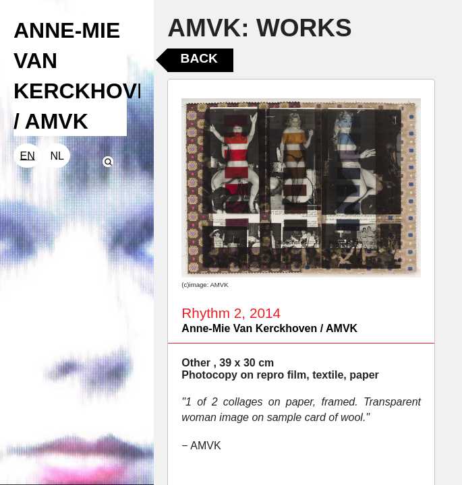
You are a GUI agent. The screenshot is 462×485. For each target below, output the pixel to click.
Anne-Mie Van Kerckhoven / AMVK (269, 328)
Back (199, 58)
